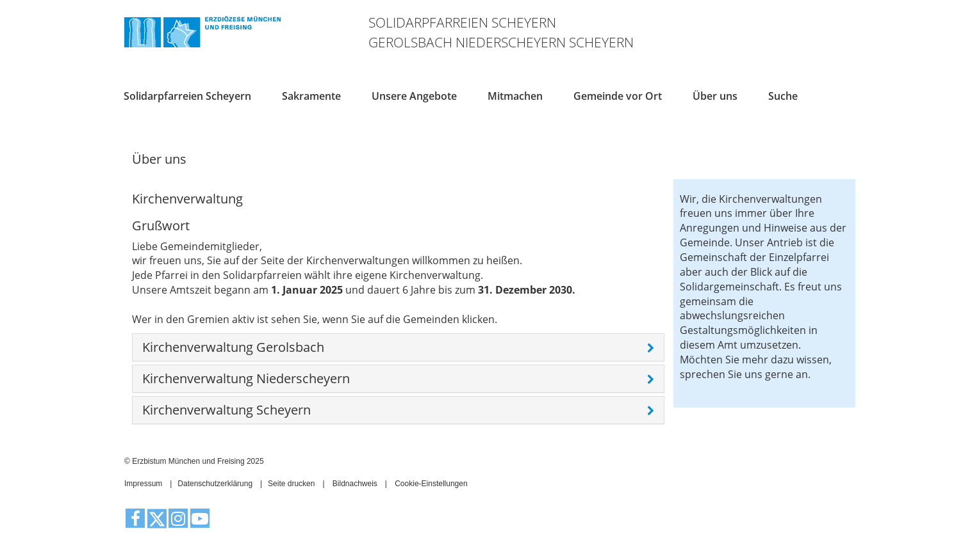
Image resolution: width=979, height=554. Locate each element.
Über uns (715, 95)
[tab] (398, 347)
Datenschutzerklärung (214, 483)
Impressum (143, 483)
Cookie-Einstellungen (431, 483)
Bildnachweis (355, 483)
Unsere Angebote (414, 95)
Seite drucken (291, 483)
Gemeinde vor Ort (617, 95)
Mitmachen (515, 95)
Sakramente (311, 95)
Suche (783, 95)
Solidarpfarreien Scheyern (187, 95)
